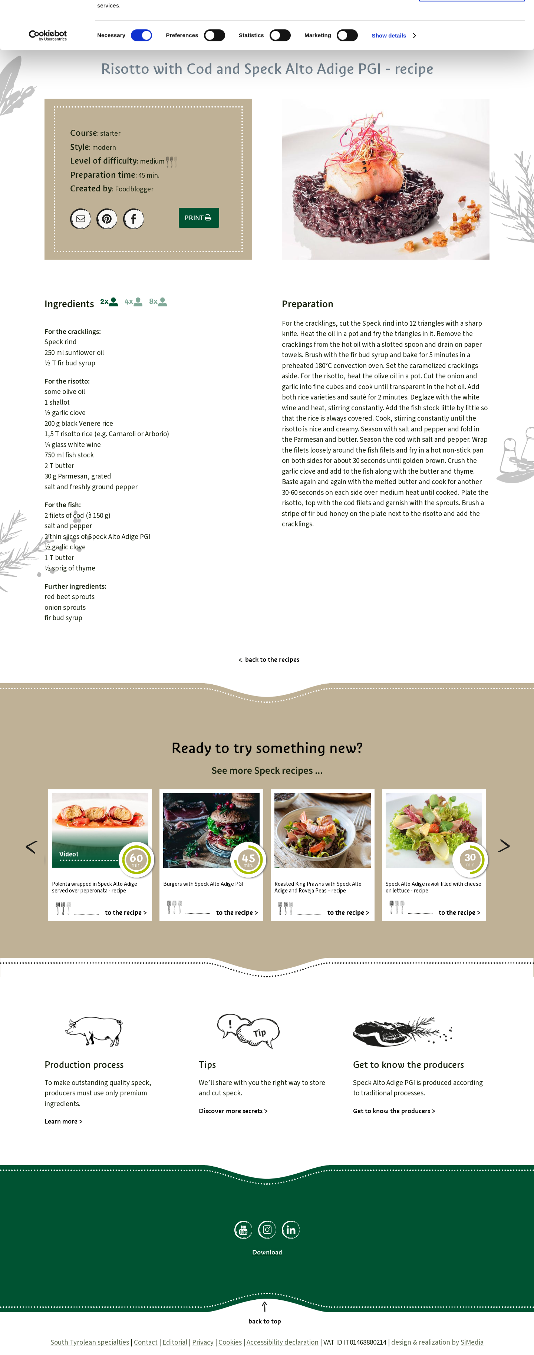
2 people (109, 301)
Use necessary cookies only (472, 40)
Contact (146, 1343)
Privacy (203, 1343)
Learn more (61, 1121)
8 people (158, 301)
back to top (264, 1321)
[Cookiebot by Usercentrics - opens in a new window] (48, 83)
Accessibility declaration (283, 1343)
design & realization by (437, 1343)
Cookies (230, 1343)
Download (267, 1252)
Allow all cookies (472, 18)
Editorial (174, 1343)
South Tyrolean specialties (89, 1343)
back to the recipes (272, 659)
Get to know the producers (391, 1111)
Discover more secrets (231, 1111)
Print (199, 218)
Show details (389, 83)
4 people (133, 301)
